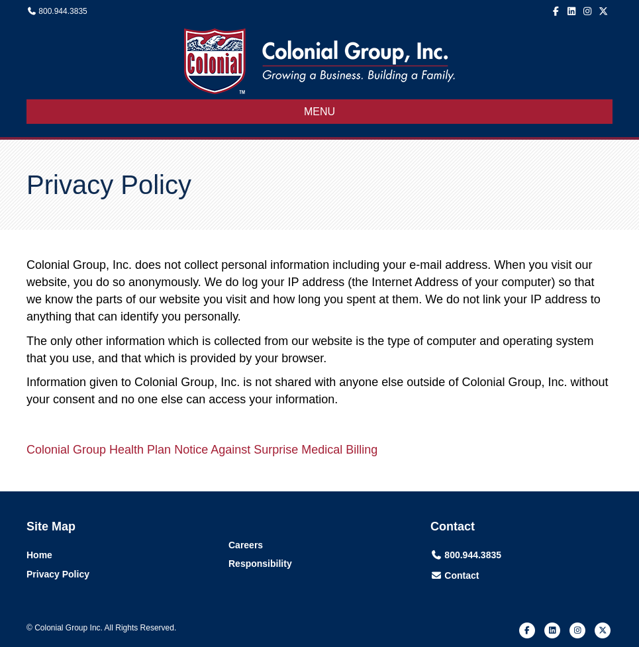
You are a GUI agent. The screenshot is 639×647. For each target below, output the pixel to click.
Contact (461, 575)
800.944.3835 (62, 11)
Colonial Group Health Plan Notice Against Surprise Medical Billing (201, 449)
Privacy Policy (57, 574)
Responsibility (260, 563)
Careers (245, 545)
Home (39, 555)
